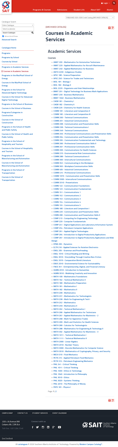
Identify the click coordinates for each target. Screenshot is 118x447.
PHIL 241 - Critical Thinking (65, 363)
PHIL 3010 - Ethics (61, 376)
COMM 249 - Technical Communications (70, 129)
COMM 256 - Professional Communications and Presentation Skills (82, 132)
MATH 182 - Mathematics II (65, 288)
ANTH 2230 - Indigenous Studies (67, 71)
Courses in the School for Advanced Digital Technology (17, 97)
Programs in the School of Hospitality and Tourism (13, 142)
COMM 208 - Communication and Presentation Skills (76, 123)
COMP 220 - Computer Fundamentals (69, 220)
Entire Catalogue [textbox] (8, 24)
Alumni (111, 9)
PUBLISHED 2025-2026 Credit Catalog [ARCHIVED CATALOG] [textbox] (87, 17)
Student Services (40, 412)
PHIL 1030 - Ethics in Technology (67, 369)
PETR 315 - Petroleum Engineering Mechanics (73, 360)
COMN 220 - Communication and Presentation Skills (76, 210)
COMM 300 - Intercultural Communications (72, 158)
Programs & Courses (49, 9)
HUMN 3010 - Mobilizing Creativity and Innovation (75, 272)
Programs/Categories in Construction (12, 113)
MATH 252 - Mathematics (64, 301)
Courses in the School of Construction (12, 120)
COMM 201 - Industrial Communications (70, 119)
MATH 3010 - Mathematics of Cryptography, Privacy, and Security (81, 350)
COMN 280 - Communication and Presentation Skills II (76, 214)
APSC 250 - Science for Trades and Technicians (73, 77)
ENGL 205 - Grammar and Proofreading (70, 249)
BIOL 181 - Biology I (61, 80)
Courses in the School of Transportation (12, 178)
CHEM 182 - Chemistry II (63, 103)
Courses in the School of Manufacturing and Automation (16, 163)
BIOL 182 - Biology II (62, 84)
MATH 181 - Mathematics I (65, 285)
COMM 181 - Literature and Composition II (71, 110)
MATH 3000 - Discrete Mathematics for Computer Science (78, 347)
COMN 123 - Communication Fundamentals (72, 188)
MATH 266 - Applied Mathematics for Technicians (74, 311)
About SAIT (98, 9)
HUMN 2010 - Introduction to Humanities (71, 269)
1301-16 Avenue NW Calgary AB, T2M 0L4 (11, 423)
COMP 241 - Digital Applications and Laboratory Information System (83, 223)
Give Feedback (7, 438)
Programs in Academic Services (15, 66)
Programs (6, 52)
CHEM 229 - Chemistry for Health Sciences (71, 106)
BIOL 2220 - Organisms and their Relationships (73, 87)
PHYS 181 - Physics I (62, 386)
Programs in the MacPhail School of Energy (17, 76)
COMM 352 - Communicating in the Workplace (73, 162)
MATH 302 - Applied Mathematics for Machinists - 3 (75, 330)
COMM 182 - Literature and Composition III (71, 113)
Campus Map (7, 412)
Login (105, 3)
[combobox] (90, 16)
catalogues (23, 443)
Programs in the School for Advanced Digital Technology (14, 90)
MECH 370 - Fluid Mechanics (65, 353)
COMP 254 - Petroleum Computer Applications (73, 227)
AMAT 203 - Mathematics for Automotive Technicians (76, 61)
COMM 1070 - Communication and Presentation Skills (76, 175)
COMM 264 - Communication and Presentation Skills (76, 136)
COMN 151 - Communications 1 (67, 191)
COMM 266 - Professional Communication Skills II (74, 142)
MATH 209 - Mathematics (64, 291)
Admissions (67, 9)
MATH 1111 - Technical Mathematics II (70, 337)
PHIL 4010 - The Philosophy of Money (69, 382)
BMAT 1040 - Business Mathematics (69, 97)
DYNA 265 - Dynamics (62, 243)
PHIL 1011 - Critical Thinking (65, 366)
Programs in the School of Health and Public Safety (16, 127)
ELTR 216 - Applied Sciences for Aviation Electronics (75, 246)
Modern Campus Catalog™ (91, 443)
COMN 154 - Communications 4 (67, 201)
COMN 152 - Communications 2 (67, 194)
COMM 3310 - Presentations (65, 181)
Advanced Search (9, 38)
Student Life (82, 9)
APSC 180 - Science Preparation (67, 74)
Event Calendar (60, 412)
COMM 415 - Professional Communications (72, 171)
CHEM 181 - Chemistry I (63, 100)
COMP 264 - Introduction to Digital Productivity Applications (79, 233)
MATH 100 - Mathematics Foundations (70, 275)
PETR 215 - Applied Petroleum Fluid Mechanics (73, 357)
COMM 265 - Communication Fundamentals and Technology (79, 139)
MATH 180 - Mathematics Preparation (69, 282)
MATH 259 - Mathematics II (65, 304)
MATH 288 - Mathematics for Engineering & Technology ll (78, 327)
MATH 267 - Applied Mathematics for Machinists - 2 (75, 314)
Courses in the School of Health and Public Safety (17, 135)
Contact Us (22, 412)
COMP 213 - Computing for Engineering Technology (75, 217)
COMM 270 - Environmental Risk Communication (74, 152)
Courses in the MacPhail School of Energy (16, 83)
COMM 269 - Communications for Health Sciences (74, 149)
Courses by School (9, 60)
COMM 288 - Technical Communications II (71, 155)
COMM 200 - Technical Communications (70, 116)
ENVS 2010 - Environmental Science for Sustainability (76, 262)
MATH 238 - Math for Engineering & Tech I (71, 298)
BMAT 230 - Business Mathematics (68, 93)
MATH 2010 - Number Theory (66, 343)
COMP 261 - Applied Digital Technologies (70, 230)
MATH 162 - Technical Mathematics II (69, 278)
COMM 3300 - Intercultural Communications (72, 178)
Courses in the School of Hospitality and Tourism (17, 149)
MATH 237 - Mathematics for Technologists (72, 295)
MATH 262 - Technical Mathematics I (69, 308)
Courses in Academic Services (15, 70)
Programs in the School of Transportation (13, 171)
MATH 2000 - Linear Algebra (65, 340)
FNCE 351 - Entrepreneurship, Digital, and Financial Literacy (79, 265)
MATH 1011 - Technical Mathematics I (69, 334)
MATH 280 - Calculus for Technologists (70, 324)
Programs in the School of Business (17, 103)
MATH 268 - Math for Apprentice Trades (70, 317)
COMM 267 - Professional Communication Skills (74, 145)
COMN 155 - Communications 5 (67, 204)
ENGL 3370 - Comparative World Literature (72, 259)
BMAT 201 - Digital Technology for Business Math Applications (80, 90)
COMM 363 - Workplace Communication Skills (73, 165)
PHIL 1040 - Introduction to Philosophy (70, 373)
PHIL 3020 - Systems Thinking (66, 379)
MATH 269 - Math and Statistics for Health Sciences (76, 321)
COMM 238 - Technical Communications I (71, 126)
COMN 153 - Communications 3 (67, 197)
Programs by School (10, 56)
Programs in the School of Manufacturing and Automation (16, 156)
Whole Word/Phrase (11, 35)
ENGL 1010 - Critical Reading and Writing (71, 252)
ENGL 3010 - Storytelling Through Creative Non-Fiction (77, 256)
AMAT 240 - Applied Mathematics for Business (73, 67)
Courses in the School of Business (16, 107)
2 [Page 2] (56, 390)
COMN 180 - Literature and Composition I (71, 207)
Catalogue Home (9, 46)
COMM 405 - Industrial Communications (70, 168)
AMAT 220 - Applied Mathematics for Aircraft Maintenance (78, 64)
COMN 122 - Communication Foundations (71, 184)
